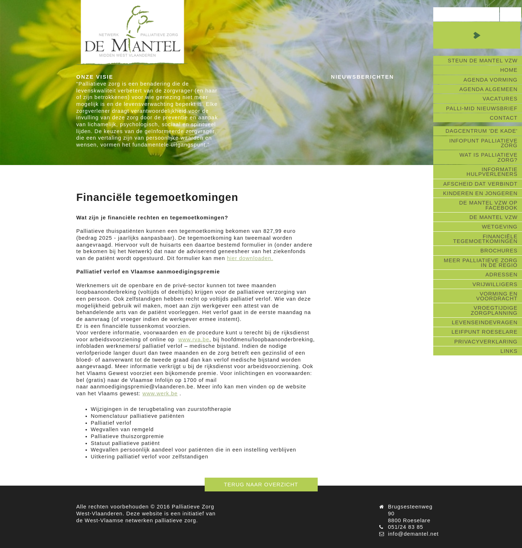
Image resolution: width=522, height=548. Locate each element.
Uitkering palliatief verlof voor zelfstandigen (150, 457)
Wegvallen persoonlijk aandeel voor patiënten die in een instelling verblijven (193, 450)
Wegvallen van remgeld (122, 429)
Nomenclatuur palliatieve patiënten (138, 416)
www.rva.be (193, 339)
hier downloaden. (250, 258)
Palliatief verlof (111, 423)
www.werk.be (160, 393)
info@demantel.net (413, 534)
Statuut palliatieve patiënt (125, 443)
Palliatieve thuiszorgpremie (127, 436)
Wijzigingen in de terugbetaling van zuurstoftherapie (161, 409)
